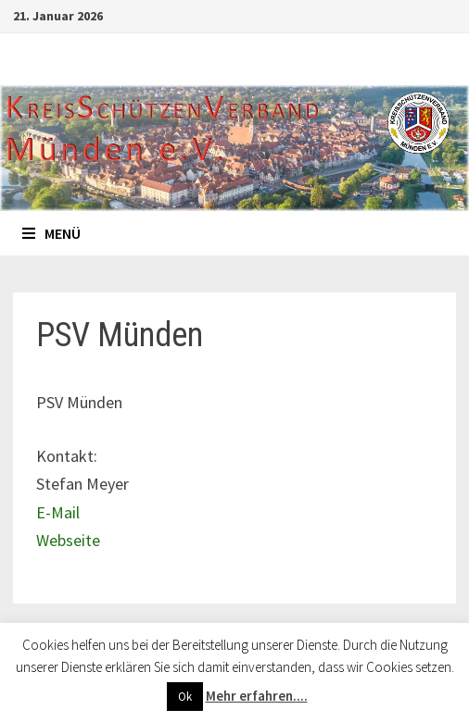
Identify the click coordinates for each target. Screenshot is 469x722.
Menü (51, 233)
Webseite (68, 540)
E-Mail (58, 512)
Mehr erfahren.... (257, 695)
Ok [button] (185, 696)
